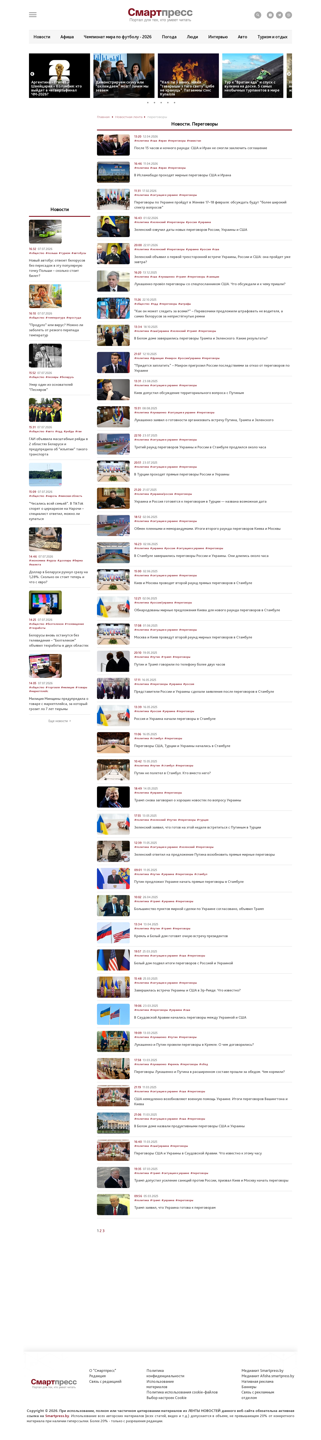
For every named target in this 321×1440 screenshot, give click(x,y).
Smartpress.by (57, 1416)
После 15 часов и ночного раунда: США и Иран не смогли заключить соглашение (200, 161)
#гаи (78, 444)
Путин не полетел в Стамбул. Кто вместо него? (172, 786)
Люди (192, 36)
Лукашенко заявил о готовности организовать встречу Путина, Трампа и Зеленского (204, 433)
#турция (202, 833)
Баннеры (248, 1386)
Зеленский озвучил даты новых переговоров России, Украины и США (190, 243)
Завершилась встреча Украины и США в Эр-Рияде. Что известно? (187, 1003)
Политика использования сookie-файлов (182, 1392)
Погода (169, 36)
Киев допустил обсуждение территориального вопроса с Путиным (189, 406)
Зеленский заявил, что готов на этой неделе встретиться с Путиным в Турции (197, 840)
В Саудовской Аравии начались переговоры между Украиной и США (190, 1030)
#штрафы (184, 317)
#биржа (77, 574)
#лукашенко (166, 290)
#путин (155, 670)
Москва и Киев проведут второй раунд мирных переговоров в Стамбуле (193, 650)
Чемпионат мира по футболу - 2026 (118, 36)
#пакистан (194, 154)
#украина (204, 235)
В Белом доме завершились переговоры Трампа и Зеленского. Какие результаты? (201, 351)
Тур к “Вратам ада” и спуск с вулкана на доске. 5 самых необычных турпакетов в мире (252, 99)
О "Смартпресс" (102, 1370)
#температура (55, 331)
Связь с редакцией (105, 1381)
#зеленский (158, 235)
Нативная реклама (257, 1381)
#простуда (73, 331)
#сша (153, 154)
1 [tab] (149, 115)
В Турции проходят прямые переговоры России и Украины (181, 487)
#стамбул (156, 751)
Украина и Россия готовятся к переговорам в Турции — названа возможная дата (200, 514)
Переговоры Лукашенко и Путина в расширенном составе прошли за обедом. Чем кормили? (209, 1085)
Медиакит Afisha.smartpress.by (267, 1375)
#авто (49, 444)
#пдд (154, 317)
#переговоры (177, 154)
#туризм (64, 266)
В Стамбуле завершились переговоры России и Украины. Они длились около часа (201, 569)
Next (289, 87)
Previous (32, 87)
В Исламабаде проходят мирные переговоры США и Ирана (182, 188)
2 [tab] (156, 115)
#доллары (64, 574)
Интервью (218, 36)
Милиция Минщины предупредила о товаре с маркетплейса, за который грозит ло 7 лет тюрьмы (58, 717)
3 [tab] (162, 115)
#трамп (181, 290)
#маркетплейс (38, 704)
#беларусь (67, 390)
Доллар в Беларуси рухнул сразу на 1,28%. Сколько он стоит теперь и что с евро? (58, 590)
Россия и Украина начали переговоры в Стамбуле (175, 732)
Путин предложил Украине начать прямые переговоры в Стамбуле (189, 895)
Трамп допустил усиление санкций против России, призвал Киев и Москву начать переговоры (211, 1193)
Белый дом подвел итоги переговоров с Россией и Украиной (183, 976)
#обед (203, 1077)
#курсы (51, 574)
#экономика (37, 574)
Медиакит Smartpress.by (262, 1370)
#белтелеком (54, 637)
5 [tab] (176, 115)
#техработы (37, 641)
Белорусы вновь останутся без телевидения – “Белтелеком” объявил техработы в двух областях (58, 653)
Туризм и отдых (272, 36)
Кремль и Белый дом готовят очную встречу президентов (181, 949)
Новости (41, 36)
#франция (157, 371)
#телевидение (74, 637)
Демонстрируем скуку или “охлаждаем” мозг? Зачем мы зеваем (122, 99)
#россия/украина (189, 371)
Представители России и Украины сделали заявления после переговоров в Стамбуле (204, 705)
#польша (51, 266)
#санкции (212, 290)
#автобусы (78, 266)
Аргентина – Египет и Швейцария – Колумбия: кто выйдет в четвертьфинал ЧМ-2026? (56, 101)
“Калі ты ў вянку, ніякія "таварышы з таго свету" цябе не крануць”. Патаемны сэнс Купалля (187, 101)
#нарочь (51, 509)
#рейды (69, 444)
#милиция (67, 700)
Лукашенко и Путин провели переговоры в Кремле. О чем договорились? (194, 1058)
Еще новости (58, 734)
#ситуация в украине (164, 208)
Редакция (97, 1375)
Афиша (67, 36)
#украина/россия (161, 507)
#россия (191, 235)
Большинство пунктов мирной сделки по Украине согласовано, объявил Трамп (199, 922)
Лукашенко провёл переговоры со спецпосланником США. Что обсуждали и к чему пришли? (210, 297)
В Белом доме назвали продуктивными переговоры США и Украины (189, 1139)
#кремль (173, 1077)
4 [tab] (169, 115)
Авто (242, 36)
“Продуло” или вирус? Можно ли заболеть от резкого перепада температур (56, 343)
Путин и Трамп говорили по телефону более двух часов (179, 677)
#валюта (35, 577)
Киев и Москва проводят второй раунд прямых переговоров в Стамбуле (193, 596)
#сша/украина (159, 344)
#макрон (171, 371)
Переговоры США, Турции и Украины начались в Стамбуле (182, 759)
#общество (142, 317)
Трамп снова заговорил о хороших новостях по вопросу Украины (187, 813)
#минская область (70, 509)
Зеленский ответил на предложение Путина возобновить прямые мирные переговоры (204, 867)
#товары (81, 700)
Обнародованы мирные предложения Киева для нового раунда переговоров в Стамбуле (207, 623)
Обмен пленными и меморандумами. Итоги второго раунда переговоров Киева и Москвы (207, 542)
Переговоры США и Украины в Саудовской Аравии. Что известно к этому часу (198, 1166)
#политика (141, 154)
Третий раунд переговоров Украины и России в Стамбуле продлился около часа (200, 460)
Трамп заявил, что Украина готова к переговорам (175, 1221)
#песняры (51, 390)
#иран (162, 154)
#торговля (52, 700)
